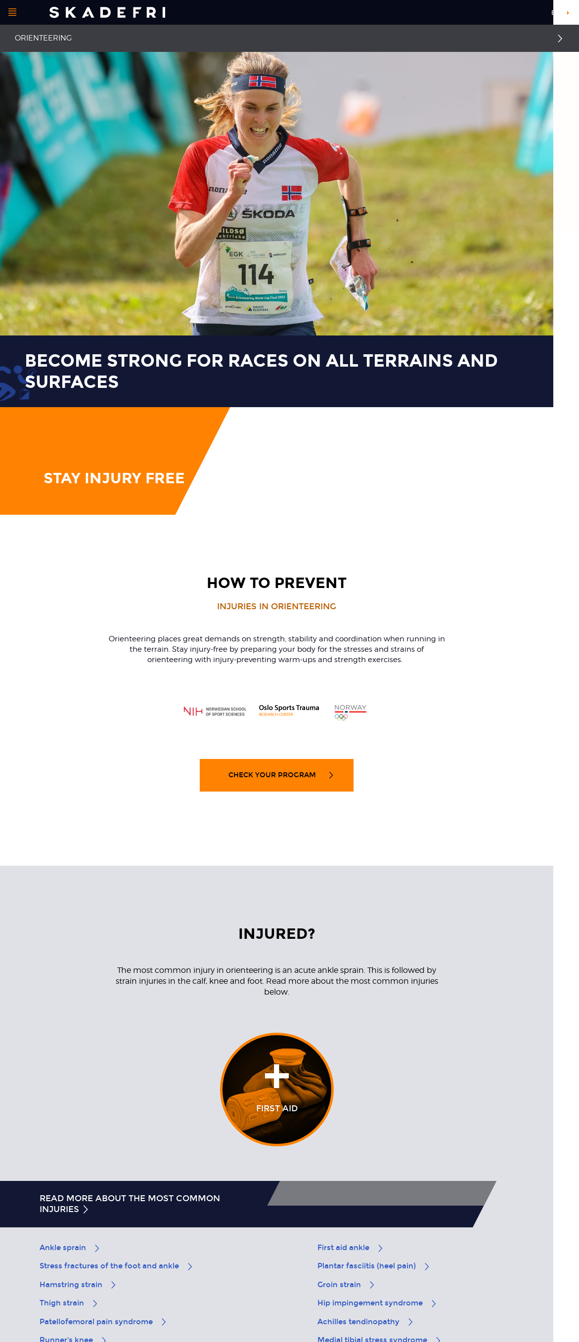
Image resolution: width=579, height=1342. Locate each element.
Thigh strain (69, 1303)
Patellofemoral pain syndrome (104, 1321)
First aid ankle (350, 1247)
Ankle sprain (70, 1247)
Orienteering (43, 38)
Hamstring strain (78, 1284)
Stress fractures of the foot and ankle (117, 1265)
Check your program (281, 775)
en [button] (555, 12)
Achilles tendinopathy (365, 1321)
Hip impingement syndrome (377, 1303)
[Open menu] (12, 12)
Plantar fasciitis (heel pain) (374, 1265)
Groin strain (346, 1284)
